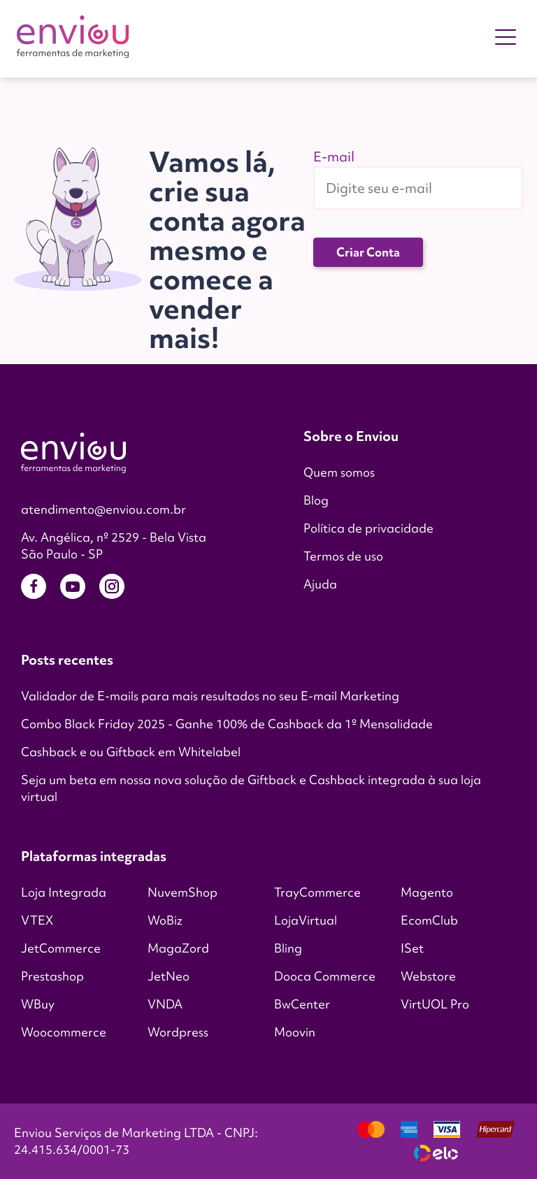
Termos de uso (343, 556)
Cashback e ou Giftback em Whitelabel (131, 752)
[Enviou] (73, 38)
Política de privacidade (368, 528)
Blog (316, 500)
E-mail (334, 156)
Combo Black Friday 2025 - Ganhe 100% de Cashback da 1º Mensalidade (227, 724)
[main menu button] (505, 39)
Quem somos (339, 472)
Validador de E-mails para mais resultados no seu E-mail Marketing (210, 696)
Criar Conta (368, 252)
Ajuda (320, 584)
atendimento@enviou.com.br (103, 509)
